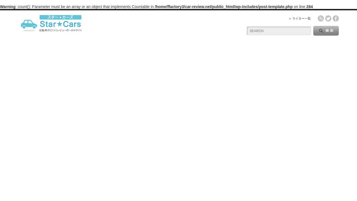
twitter (328, 18)
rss (321, 18)
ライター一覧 (301, 18)
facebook (336, 18)
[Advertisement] (178, 85)
